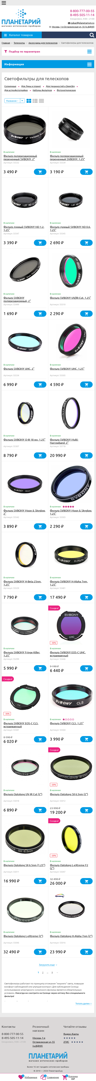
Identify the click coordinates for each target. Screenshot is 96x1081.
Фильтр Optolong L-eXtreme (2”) (23, 936)
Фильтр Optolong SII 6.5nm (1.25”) (24, 865)
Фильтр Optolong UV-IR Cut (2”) (23, 794)
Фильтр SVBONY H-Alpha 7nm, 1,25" (69, 583)
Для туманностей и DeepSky (60, 86)
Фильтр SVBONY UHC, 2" (19, 368)
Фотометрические (66, 90)
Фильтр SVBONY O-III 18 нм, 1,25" (24, 439)
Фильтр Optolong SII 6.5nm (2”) (69, 794)
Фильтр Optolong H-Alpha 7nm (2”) (71, 936)
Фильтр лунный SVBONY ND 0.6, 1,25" (70, 228)
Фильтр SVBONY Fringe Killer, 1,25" (22, 654)
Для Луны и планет (31, 86)
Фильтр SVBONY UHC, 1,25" (67, 368)
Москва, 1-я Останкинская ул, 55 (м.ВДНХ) (73, 26)
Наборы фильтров (42, 90)
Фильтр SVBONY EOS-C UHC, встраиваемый (68, 654)
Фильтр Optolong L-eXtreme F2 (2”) (69, 866)
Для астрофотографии (16, 90)
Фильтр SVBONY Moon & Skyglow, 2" (24, 512)
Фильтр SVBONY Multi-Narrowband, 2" (64, 441)
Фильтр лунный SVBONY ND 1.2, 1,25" (24, 228)
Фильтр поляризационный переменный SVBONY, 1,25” (67, 157)
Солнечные (10, 86)
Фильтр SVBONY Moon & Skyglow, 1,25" (71, 512)
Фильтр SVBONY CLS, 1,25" (67, 723)
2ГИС (66, 1041)
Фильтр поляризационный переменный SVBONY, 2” (20, 157)
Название (12, 100)
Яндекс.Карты (71, 1033)
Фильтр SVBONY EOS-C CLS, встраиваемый (21, 724)
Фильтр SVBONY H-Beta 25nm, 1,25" (22, 583)
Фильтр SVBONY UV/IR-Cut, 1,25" (70, 297)
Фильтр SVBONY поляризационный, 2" (17, 299)
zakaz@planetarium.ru (82, 22)
